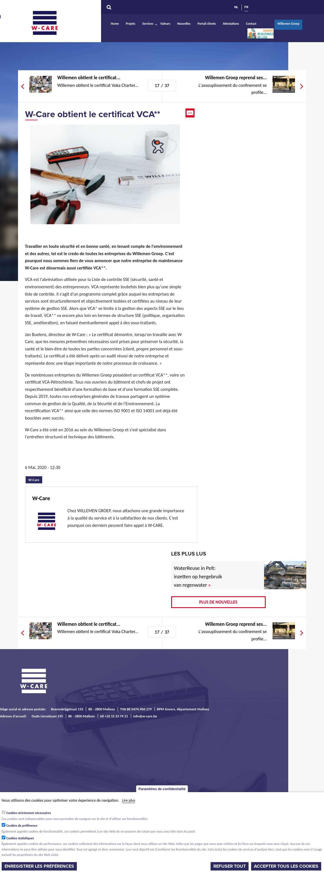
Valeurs (165, 24)
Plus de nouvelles (218, 602)
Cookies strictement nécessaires (28, 813)
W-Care (49, 23)
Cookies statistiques (20, 838)
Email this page (191, 112)
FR (246, 7)
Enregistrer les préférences (39, 866)
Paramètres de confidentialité (162, 789)
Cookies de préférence (21, 826)
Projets (130, 24)
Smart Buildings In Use (260, 33)
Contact (251, 24)
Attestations (231, 24)
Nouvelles (184, 24)
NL (236, 7)
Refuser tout (229, 866)
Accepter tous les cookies (286, 866)
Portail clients (207, 24)
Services (147, 24)
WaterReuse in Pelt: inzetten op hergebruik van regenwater (198, 576)
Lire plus (128, 800)
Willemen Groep (288, 24)
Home (115, 24)
